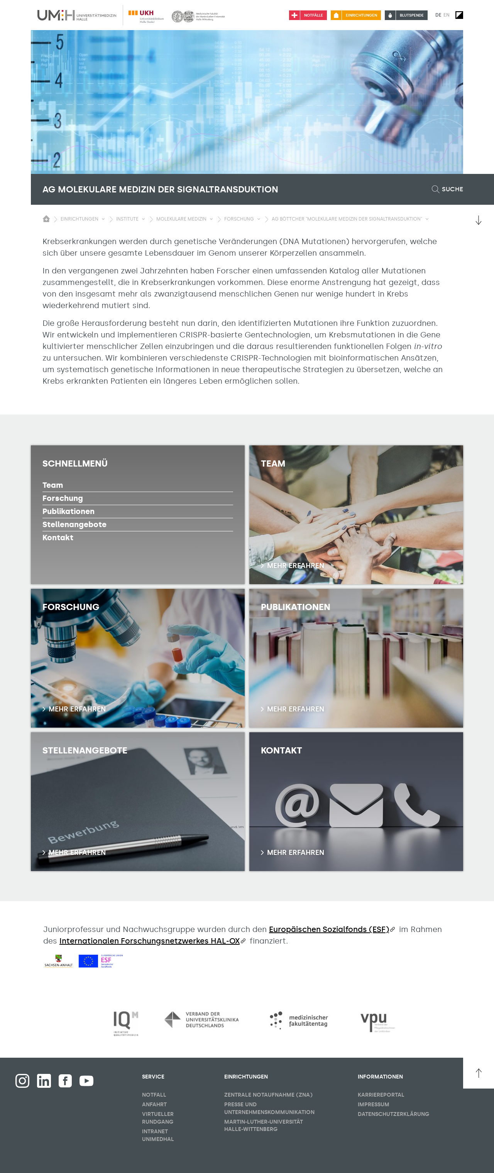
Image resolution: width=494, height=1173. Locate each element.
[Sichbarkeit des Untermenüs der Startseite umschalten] (46, 218)
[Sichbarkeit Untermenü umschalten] (103, 219)
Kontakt (57, 537)
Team (52, 485)
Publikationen (68, 511)
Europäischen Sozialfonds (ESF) (329, 929)
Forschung (62, 498)
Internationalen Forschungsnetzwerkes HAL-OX (149, 940)
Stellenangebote (74, 524)
